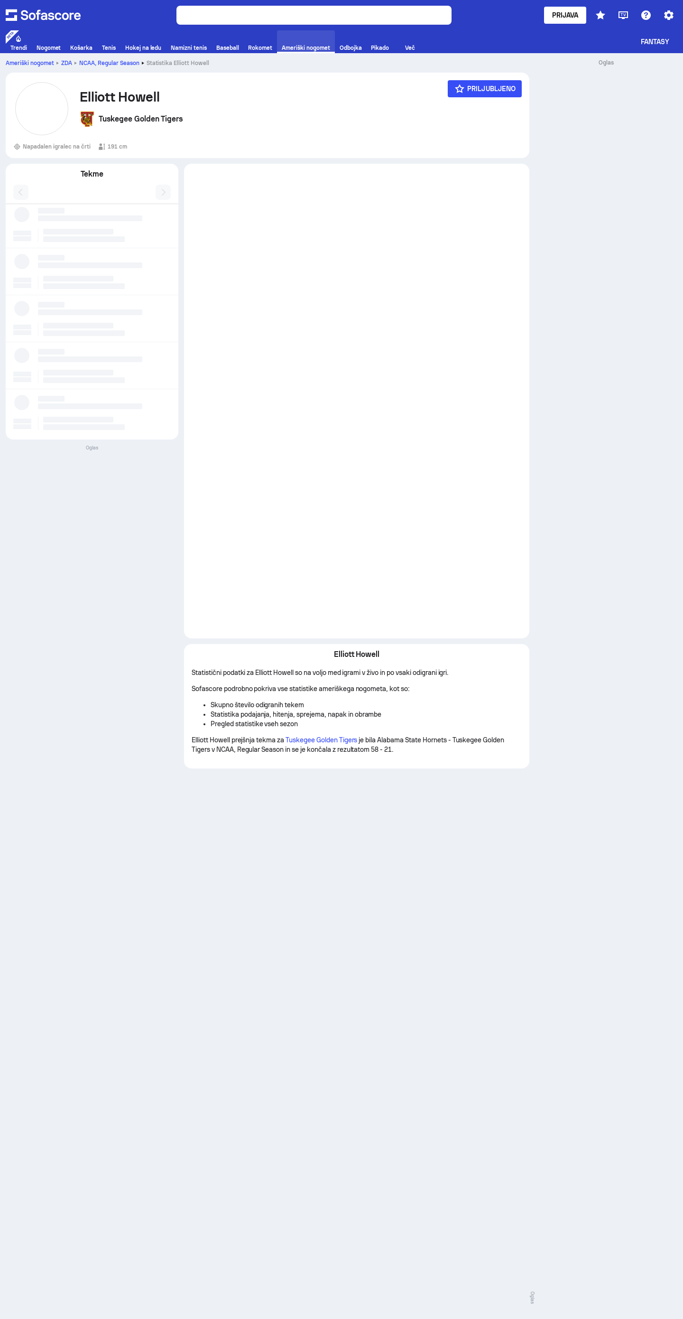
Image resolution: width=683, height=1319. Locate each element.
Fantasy (655, 42)
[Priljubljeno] (485, 88)
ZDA (66, 63)
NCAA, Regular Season (109, 63)
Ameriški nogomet (30, 63)
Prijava (565, 15)
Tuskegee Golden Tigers (321, 740)
